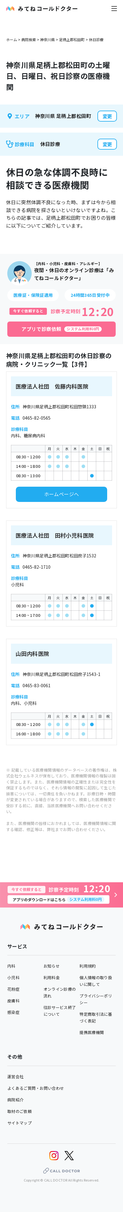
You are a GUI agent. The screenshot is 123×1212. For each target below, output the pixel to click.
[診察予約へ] (61, 895)
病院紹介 (15, 1100)
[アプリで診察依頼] (61, 329)
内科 (11, 966)
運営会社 (15, 1076)
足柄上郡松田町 (72, 39)
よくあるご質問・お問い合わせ (35, 1088)
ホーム (11, 39)
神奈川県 (47, 39)
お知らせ (52, 966)
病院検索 (28, 39)
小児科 (13, 977)
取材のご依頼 (19, 1111)
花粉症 (13, 989)
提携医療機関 (91, 1032)
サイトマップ (19, 1123)
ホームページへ (61, 494)
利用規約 (87, 966)
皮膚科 (13, 1001)
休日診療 (96, 39)
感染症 (13, 1012)
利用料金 (52, 977)
